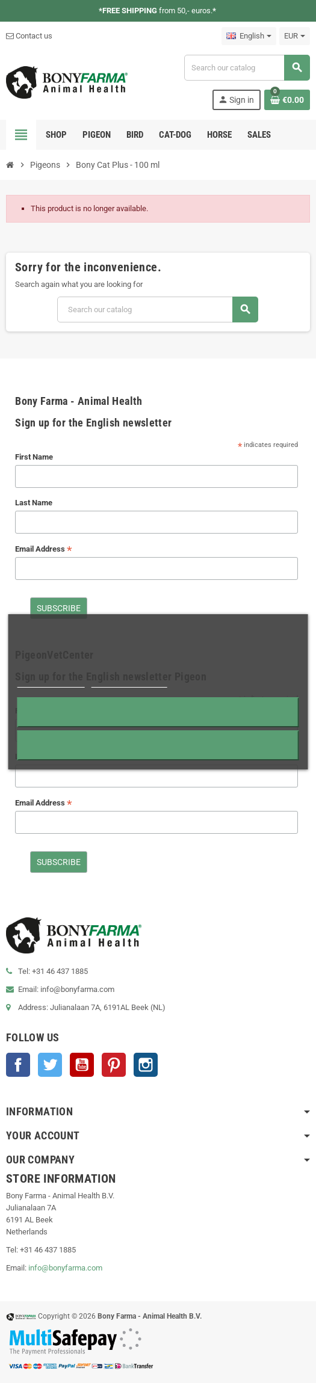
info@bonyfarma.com (65, 1267)
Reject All (158, 712)
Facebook (18, 1065)
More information (51, 682)
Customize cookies (129, 682)
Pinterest (114, 1065)
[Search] (246, 68)
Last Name (33, 502)
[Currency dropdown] (294, 36)
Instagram (146, 1065)
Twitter (50, 1065)
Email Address (43, 549)
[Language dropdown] (249, 36)
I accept (158, 745)
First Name (34, 456)
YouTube (82, 1065)
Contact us (29, 35)
